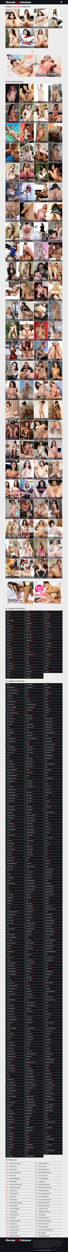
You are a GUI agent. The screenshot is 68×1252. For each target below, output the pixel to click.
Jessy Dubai (30, 855)
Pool (47, 612)
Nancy (47, 701)
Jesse (29, 843)
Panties (29, 668)
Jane (28, 804)
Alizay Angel (11, 732)
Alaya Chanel (11, 710)
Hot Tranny (12, 1175)
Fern (27, 696)
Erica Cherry (11, 1133)
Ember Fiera (11, 1119)
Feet (9, 677)
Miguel (28, 1122)
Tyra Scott (48, 1048)
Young (48, 671)
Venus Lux (48, 1076)
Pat (47, 809)
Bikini (9, 643)
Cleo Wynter (11, 1034)
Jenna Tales (30, 835)
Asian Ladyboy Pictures (15, 1202)
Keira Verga (30, 911)
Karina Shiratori (31, 889)
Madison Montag (31, 1054)
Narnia (47, 713)
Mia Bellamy (30, 1108)
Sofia (47, 968)
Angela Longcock (12, 769)
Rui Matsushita (50, 886)
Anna (9, 784)
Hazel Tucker (30, 752)
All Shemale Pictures (44, 1184)
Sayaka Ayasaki (50, 929)
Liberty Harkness (31, 1005)
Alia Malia (10, 724)
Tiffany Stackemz (50, 1028)
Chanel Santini (12, 994)
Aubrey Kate (11, 823)
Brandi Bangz (11, 929)
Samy (47, 900)
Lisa (28, 1025)
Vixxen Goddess (50, 1099)
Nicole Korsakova (50, 744)
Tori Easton (49, 1039)
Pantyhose (30, 671)
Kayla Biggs (30, 906)
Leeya (28, 985)
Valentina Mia (49, 1054)
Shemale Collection (14, 1236)
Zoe (47, 1147)
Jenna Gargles (31, 829)
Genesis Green (30, 707)
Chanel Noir (11, 991)
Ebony (10, 671)
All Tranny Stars (43, 1175)
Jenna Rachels (31, 832)
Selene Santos (50, 934)
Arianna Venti (11, 798)
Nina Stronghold (50, 764)
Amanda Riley (11, 738)
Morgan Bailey (31, 1156)
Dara (8, 1076)
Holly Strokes (30, 767)
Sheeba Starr (49, 948)
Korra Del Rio (30, 960)
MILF (28, 657)
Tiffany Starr (50, 1031)
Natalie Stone (49, 730)
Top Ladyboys (13, 1211)
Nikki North (49, 752)
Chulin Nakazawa (12, 1019)
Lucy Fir (28, 1045)
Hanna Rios (29, 747)
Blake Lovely (11, 923)
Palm (47, 795)
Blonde (10, 646)
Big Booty (11, 634)
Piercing (29, 677)
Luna (28, 1048)
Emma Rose (11, 1127)
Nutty (47, 784)
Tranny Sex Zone (43, 1208)
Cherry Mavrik (11, 1008)
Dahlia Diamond (12, 1056)
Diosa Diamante (12, 1090)
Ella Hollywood (11, 1113)
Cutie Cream (11, 1048)
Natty (47, 735)
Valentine (48, 1056)
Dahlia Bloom (11, 1051)
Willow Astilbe (49, 1110)
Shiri (47, 954)
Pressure (48, 860)
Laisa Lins (29, 971)
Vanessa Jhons (49, 1062)
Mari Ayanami (30, 1076)
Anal (9, 612)
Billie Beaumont (12, 914)
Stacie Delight (49, 983)
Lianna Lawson (31, 1002)
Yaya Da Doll (49, 1127)
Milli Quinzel (29, 1130)
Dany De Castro (12, 1071)
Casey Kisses (11, 983)
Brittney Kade (11, 934)
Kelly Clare (30, 914)
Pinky (47, 840)
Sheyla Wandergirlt (50, 951)
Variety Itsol (49, 1073)
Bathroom (11, 629)
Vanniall (48, 1071)
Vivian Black (49, 1096)
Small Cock (49, 634)
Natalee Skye (49, 718)
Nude (28, 660)
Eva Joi (9, 1150)
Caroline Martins (12, 971)
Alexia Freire (11, 721)
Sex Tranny (12, 1218)
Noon (47, 775)
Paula (47, 818)
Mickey (28, 1119)
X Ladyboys (42, 1181)
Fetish (28, 612)
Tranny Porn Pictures (44, 1211)
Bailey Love (10, 869)
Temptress (49, 1014)
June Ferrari (30, 872)
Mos (47, 684)
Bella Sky (10, 900)
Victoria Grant (49, 1088)
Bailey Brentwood (12, 863)
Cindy (9, 1025)
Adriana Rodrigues (13, 693)
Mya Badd (48, 687)
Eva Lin (9, 1153)
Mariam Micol (30, 1082)
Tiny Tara (48, 1034)
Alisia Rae (10, 730)
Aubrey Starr (11, 826)
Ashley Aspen (11, 806)
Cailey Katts (11, 951)
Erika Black (11, 1136)
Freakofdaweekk (31, 704)
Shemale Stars (13, 1205)
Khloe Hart (29, 931)
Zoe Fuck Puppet (50, 1150)
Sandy (47, 903)
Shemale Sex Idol (43, 1227)
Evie (27, 690)
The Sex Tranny (13, 1193)
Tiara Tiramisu (50, 1022)
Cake (9, 954)
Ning (46, 767)
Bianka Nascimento (13, 911)
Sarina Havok (49, 917)
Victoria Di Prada (50, 1085)
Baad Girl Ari (11, 857)
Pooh (47, 852)
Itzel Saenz (30, 781)
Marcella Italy (30, 1071)
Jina (27, 860)
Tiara (47, 1019)
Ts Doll (47, 1045)
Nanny (47, 704)
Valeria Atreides (50, 1059)
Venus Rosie (49, 1079)
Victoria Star (49, 1090)
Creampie (11, 657)
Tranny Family (13, 1233)
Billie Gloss (10, 917)
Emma (9, 1125)
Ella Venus (10, 1116)
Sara (47, 911)
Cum (9, 660)
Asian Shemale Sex (44, 1202)
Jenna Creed (30, 826)
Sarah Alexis (49, 914)
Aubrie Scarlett (11, 829)
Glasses (29, 629)
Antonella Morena (13, 795)
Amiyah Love (11, 752)
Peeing (28, 674)
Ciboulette (10, 1022)
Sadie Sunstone (50, 894)
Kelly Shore (30, 917)
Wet (47, 668)
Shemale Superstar (14, 1163)
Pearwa (48, 826)
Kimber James (31, 943)
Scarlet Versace (50, 931)
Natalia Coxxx (49, 721)
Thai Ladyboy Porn (44, 1163)
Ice (27, 778)
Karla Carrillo (30, 892)
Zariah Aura (49, 1144)
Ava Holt (10, 840)
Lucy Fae (29, 1042)
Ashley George (12, 809)
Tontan (47, 1036)
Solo (47, 640)
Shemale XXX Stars (44, 1169)
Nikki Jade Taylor (50, 750)
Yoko (47, 1133)
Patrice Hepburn (50, 812)
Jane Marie (30, 806)
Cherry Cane (11, 1005)
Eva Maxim (11, 1156)
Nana (47, 698)
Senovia (47, 937)
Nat (47, 715)
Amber (9, 744)
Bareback (11, 626)
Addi (9, 684)
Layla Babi (29, 977)
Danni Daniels (11, 1068)
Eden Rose (10, 1110)
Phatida (47, 832)
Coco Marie (10, 1042)
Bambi (9, 875)
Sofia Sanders (49, 971)
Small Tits (49, 637)
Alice (9, 727)
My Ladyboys (42, 1233)
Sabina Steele (49, 892)
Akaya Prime (11, 704)
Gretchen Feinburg (31, 738)
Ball (9, 872)
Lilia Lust (29, 1008)
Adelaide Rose (12, 687)
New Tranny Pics (14, 1227)
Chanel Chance (12, 988)
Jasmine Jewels (31, 815)
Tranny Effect (13, 1190)
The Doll (47, 1017)
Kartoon (29, 894)
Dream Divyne (11, 1102)
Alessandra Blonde (13, 713)
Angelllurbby (11, 781)
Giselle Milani (30, 724)
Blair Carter (11, 920)
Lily (27, 1014)
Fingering (29, 614)
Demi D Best (11, 1082)
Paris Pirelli (48, 806)
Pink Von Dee (49, 838)
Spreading (49, 643)
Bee (9, 886)
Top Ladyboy (42, 1215)
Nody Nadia (49, 769)
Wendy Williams (50, 1105)
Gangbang (29, 623)
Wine (47, 1113)
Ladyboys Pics (13, 1224)
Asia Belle (10, 812)
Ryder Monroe (49, 889)
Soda (47, 965)
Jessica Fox (30, 846)
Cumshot (11, 663)
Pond (47, 849)
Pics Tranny (12, 1196)
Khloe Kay (29, 934)
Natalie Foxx (49, 724)
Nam (47, 696)
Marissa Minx (30, 1088)
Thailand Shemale (44, 1190)
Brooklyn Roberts (12, 937)
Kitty (28, 957)
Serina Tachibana (50, 940)
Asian (10, 614)
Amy (9, 758)
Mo (27, 1153)
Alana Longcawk (12, 707)
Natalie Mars (49, 727)
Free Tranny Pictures (15, 1172)
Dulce (9, 1108)
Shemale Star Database (44, 1250)
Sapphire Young (50, 909)
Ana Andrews (11, 764)
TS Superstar (13, 1199)
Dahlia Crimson (12, 1054)
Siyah (47, 963)
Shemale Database (14, 1178)
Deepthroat (11, 666)
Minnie (28, 1139)
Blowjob (10, 649)
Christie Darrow (11, 1017)
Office (28, 663)
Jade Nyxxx (29, 795)
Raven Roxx (48, 877)
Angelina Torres (12, 778)
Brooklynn (10, 940)
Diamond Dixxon (12, 1085)
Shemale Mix (13, 1181)
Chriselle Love (11, 1014)
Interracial (30, 637)
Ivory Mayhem (30, 786)
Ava (9, 838)
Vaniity (48, 1065)
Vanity (47, 1068)
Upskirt (47, 666)
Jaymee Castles (31, 821)
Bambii (9, 880)
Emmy (9, 1130)
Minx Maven (30, 1144)
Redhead (48, 623)
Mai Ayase (29, 1056)
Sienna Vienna (49, 957)
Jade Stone (30, 798)
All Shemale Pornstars (45, 1221)
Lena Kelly (29, 991)
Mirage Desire (30, 1147)
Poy (47, 857)
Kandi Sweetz (30, 883)
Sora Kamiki (49, 974)
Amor (9, 755)
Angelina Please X (13, 775)
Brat (8, 931)
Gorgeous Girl (30, 727)
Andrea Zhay (11, 767)
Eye (28, 693)
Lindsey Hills (30, 1022)
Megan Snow (30, 1099)
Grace (28, 730)
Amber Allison (11, 747)
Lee (28, 983)
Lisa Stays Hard (31, 1028)
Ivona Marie (30, 784)
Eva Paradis (30, 684)
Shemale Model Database (46, 1230)
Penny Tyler (49, 829)
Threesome (49, 654)
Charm (9, 997)
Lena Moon (29, 994)
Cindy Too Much (12, 1028)
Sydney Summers (50, 1000)
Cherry (9, 1002)
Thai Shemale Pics (44, 1218)
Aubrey (10, 821)
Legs (28, 649)
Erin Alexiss (11, 1139)
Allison (9, 735)
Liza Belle (29, 1034)
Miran (28, 1150)
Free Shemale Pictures (45, 1187)
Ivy (27, 789)
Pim (46, 835)
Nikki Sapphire (49, 755)
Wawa (47, 1102)
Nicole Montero (50, 747)
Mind (28, 1136)
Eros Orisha (11, 1144)
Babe (9, 623)
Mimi (28, 1133)
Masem (29, 1090)
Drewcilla (10, 1105)
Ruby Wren (49, 883)
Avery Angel (11, 843)
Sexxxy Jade (49, 943)
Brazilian (10, 651)
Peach (47, 821)
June (28, 869)
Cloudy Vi (10, 1036)
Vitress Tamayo (50, 1093)
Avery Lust (10, 846)
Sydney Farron (49, 997)
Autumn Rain (11, 835)
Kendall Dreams (31, 923)
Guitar (28, 741)
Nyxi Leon (48, 786)
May (28, 1093)
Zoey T (47, 1153)
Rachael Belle (49, 872)
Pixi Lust (47, 843)
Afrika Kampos (12, 701)
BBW (9, 632)
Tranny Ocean (42, 1166)
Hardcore (30, 632)
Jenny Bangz (30, 840)
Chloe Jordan (11, 1011)
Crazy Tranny (13, 1169)
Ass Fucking (11, 620)
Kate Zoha (29, 903)
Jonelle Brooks (31, 866)
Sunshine (48, 988)
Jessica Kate (30, 849)
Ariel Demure (11, 801)
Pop (47, 855)
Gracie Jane (30, 732)
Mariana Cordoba (32, 1085)
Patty (47, 815)
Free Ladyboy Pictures (45, 1193)
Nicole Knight (49, 741)
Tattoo (48, 649)
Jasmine (29, 812)
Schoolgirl (48, 626)
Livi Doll (29, 1031)
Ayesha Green (11, 849)
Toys (48, 657)
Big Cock (11, 637)
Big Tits (10, 640)
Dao (9, 1073)
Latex (28, 643)
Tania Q (48, 1005)
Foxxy (28, 698)
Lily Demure (30, 1017)
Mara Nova (29, 1068)
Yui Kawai (48, 1136)
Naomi (47, 707)
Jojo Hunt (29, 863)
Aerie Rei (10, 698)
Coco (9, 1039)
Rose (47, 880)
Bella (9, 892)
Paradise (48, 801)
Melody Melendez (31, 1105)
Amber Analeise (12, 750)
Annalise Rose (11, 792)
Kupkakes (29, 965)
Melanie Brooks (31, 1102)
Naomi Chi (48, 710)
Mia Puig (29, 1116)
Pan (46, 798)
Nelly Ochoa (49, 738)
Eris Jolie (10, 1142)
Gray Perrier (30, 735)
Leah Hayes (30, 980)
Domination (11, 668)
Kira (27, 951)
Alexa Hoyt (10, 715)
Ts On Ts (48, 660)
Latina (29, 646)
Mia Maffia (29, 1113)
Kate (27, 900)
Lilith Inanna (30, 1011)
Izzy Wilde (29, 792)
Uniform (48, 663)
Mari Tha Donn (31, 1079)
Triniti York (48, 1042)
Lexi (28, 1000)
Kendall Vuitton (30, 929)
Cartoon (10, 980)
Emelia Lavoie (11, 1122)
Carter (9, 977)
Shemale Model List (44, 1205)
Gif (27, 713)
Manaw (29, 1059)
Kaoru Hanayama (31, 886)
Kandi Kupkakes (31, 880)
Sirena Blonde (49, 960)
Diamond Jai (11, 1088)
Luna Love (29, 1051)
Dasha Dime (11, 1079)
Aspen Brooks (11, 815)
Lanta (28, 974)
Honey (28, 769)
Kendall (29, 920)
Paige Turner (49, 792)
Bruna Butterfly (12, 943)
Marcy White (30, 1073)
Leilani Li (29, 988)
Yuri (46, 1142)
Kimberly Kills (30, 948)
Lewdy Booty (30, 997)
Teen (47, 651)
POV (47, 620)
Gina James (29, 718)
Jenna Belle (30, 823)
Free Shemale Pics (44, 1196)
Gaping (29, 626)
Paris (47, 804)
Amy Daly (10, 761)
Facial (9, 674)
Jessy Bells (29, 852)
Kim (27, 937)
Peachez (48, 823)
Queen (47, 866)
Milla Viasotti (30, 1127)
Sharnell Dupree (50, 946)
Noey (47, 772)
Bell (9, 889)
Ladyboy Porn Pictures (15, 1184)
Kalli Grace (29, 877)
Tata (47, 1011)
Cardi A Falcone (12, 963)
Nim (47, 761)
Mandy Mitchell (31, 1062)
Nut (47, 781)
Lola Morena (30, 1036)
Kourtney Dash (31, 963)
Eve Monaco (30, 687)
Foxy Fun (29, 701)
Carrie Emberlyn (12, 974)
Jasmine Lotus (31, 818)
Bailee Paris (11, 860)
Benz (9, 909)
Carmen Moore (12, 968)
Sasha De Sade (50, 923)
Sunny (47, 985)
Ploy (47, 846)
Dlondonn (10, 1093)
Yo (47, 1130)
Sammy (48, 897)
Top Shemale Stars (14, 1187)
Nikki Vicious (49, 758)
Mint (28, 1142)
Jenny (28, 838)
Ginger (28, 721)
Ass (9, 617)
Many (28, 1065)
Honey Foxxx (30, 772)
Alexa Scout (11, 718)
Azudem (10, 855)
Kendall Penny (30, 926)
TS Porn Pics (13, 1166)
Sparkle (47, 977)
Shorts (47, 629)
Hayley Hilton (30, 750)
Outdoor (29, 666)
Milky (28, 1125)
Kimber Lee (30, 946)
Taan (47, 1002)
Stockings (49, 646)
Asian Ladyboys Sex (44, 1236)
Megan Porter (30, 1096)
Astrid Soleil (10, 818)
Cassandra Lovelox (12, 985)
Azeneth (10, 852)
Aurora (9, 832)
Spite (47, 980)
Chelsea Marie (11, 1000)
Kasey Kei (29, 897)
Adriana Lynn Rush (13, 690)
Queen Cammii (50, 869)
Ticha (47, 1025)
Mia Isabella (30, 1110)
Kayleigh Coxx (30, 909)
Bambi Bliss (10, 877)
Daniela (9, 1062)
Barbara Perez (11, 883)
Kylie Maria (30, 968)
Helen (28, 755)
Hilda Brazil (30, 758)
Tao (46, 1008)
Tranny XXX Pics (14, 1215)
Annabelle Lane (12, 789)
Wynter (47, 1119)
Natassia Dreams (51, 732)
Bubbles (10, 946)
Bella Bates (11, 894)
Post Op (48, 617)
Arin (9, 804)
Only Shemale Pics (14, 1208)
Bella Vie (10, 903)
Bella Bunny (10, 897)
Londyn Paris (30, 1039)
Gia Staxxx (29, 710)
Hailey (28, 744)
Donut (9, 1099)
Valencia (48, 1051)
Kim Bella (29, 940)
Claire (9, 1031)
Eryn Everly (10, 1147)
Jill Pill (28, 857)
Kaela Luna (30, 875)
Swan (47, 994)
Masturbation (31, 654)
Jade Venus (30, 801)
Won (46, 1116)
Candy (9, 960)
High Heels (29, 634)
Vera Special (49, 1082)
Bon (9, 926)
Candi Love (10, 957)
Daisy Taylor (11, 1059)
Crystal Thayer (12, 1045)
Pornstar (48, 614)
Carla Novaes (11, 965)
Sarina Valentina (50, 920)
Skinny (48, 632)
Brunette (10, 654)
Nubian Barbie (49, 778)
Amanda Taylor (11, 741)
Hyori (28, 775)
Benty (9, 906)
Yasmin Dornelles (50, 1122)
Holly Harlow (30, 761)
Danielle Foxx (11, 1065)
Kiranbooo (29, 954)
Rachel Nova (49, 875)
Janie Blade (30, 809)
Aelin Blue (10, 696)
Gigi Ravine (30, 715)
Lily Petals (29, 1019)
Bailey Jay (11, 866)
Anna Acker (10, 786)
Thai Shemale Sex (44, 1178)
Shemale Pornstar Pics (45, 1199)
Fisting (28, 617)
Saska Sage (49, 926)
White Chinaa (49, 1108)
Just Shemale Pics (14, 1230)
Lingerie (29, 651)
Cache (9, 948)
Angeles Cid (11, 772)
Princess (48, 863)
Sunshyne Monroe (51, 991)
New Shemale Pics (44, 1224)
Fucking (29, 620)
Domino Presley (12, 1096)
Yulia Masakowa (50, 1139)
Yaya (47, 1125)
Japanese (30, 640)
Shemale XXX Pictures (45, 1172)
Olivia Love (49, 789)
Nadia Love (49, 693)
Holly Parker (30, 764)
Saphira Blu (49, 906)
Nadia (47, 690)
